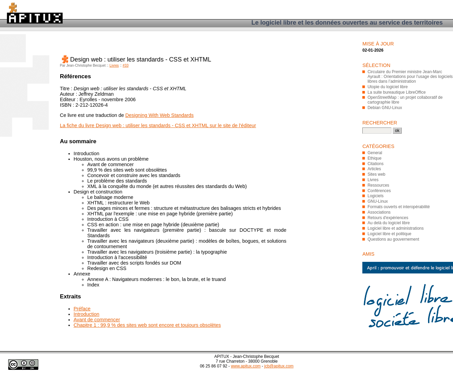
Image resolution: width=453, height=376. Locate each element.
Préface (82, 308)
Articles (374, 168)
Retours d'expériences (387, 217)
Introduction (86, 314)
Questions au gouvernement (393, 239)
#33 (126, 65)
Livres (114, 65)
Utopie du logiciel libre (387, 86)
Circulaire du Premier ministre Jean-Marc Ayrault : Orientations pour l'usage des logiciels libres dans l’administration (410, 76)
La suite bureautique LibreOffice (396, 92)
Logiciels (375, 195)
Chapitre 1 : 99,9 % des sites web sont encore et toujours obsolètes (147, 325)
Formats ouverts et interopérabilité (398, 206)
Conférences (379, 190)
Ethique (374, 158)
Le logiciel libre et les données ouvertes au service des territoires (347, 22)
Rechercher (379, 122)
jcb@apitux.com (279, 366)
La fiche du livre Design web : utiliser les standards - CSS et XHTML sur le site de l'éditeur (158, 125)
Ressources (378, 185)
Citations (375, 163)
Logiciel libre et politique (389, 233)
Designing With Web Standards (159, 115)
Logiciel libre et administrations (395, 228)
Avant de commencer (97, 319)
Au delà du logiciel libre (388, 222)
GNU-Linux (377, 201)
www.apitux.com (246, 366)
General (374, 152)
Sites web (376, 174)
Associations (378, 212)
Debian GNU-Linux (384, 107)
